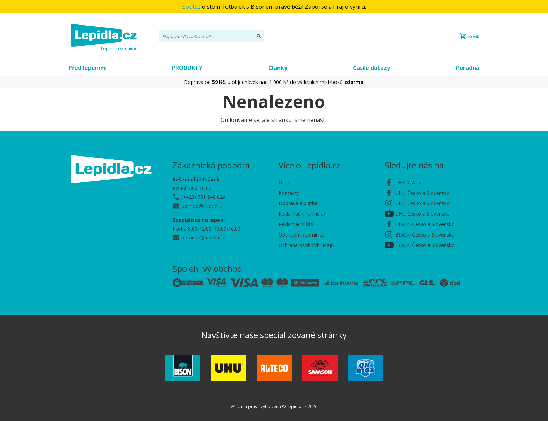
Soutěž (191, 6)
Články (277, 68)
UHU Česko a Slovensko (422, 193)
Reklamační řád (296, 224)
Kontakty (289, 193)
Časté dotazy (371, 68)
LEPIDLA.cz (408, 182)
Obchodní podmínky (301, 234)
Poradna (468, 68)
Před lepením (87, 68)
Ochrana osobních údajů (306, 245)
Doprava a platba (298, 203)
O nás (285, 182)
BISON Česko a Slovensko (425, 224)
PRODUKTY (187, 68)
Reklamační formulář (302, 213)
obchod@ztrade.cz (202, 206)
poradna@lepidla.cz (203, 237)
